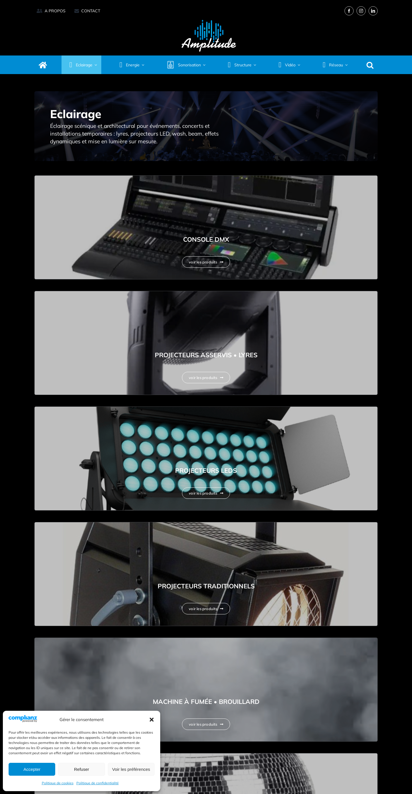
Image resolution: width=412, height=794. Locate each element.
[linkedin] (373, 10)
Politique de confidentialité (97, 783)
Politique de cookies (58, 783)
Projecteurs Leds (206, 471)
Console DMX (206, 239)
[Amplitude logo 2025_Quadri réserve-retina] (209, 18)
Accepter (31, 769)
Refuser (81, 769)
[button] (151, 719)
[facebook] (349, 10)
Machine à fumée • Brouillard (206, 702)
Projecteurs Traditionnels (206, 586)
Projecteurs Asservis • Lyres (206, 355)
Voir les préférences (131, 769)
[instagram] (361, 10)
